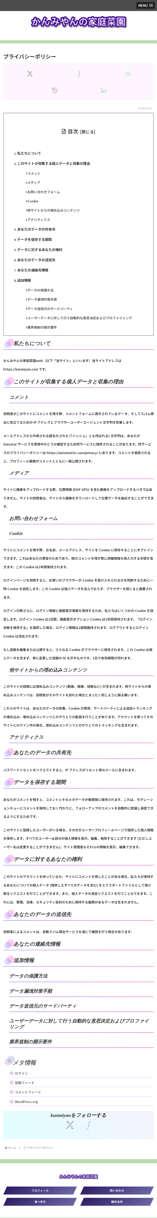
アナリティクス (39, 219)
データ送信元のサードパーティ (50, 309)
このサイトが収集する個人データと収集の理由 (53, 163)
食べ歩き (40, 1202)
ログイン (21, 1073)
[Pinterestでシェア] (54, 90)
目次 (73, 131)
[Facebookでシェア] (78, 73)
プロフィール (40, 1191)
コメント (34, 173)
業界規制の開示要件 (42, 327)
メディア (34, 182)
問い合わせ (117, 1191)
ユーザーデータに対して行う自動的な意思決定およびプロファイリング (80, 318)
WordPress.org (26, 1102)
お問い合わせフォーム (44, 191)
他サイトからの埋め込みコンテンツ (54, 210)
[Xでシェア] (30, 73)
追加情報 (24, 280)
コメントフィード (28, 1092)
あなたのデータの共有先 (36, 229)
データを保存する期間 (34, 239)
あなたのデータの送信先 (36, 260)
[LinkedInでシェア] (103, 90)
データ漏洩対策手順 (42, 299)
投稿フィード (25, 1083)
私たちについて (29, 153)
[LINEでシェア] (127, 73)
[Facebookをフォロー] (87, 1125)
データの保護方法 (41, 290)
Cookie (33, 201)
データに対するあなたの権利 (40, 249)
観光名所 (117, 1202)
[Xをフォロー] (69, 1125)
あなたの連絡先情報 (33, 270)
